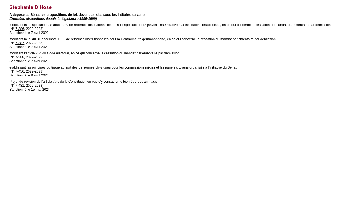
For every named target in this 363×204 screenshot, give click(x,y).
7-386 (19, 29)
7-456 (19, 71)
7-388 (19, 57)
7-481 (19, 86)
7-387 (19, 43)
